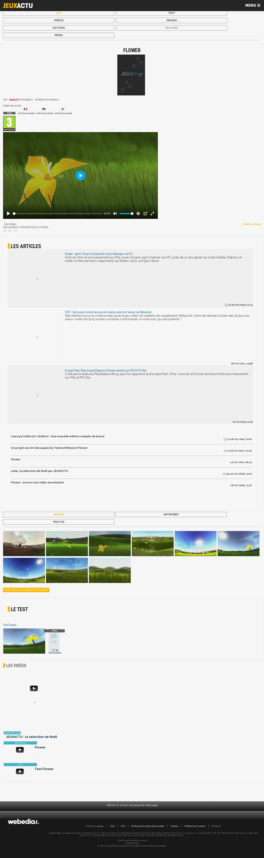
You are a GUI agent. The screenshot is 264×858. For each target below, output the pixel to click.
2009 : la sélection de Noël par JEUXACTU (39, 470)
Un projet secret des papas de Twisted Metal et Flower (49, 447)
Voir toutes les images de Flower (26, 590)
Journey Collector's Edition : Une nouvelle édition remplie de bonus (58, 436)
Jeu (59, 13)
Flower (16, 459)
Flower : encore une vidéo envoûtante (37, 482)
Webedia (143, 840)
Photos (58, 521)
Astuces (59, 27)
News (59, 35)
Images (172, 20)
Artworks (171, 514)
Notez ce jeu (252, 224)
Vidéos (59, 20)
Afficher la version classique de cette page (132, 805)
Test (171, 13)
